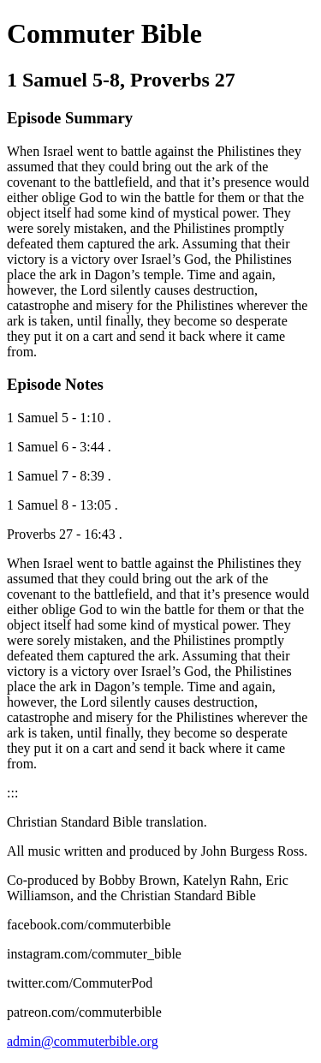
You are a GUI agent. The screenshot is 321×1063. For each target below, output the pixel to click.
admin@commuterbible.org (82, 1041)
